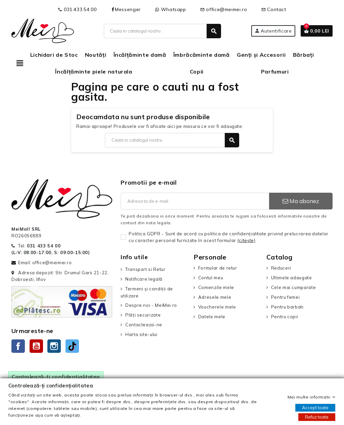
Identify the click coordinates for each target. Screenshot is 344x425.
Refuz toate (317, 417)
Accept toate (315, 407)
